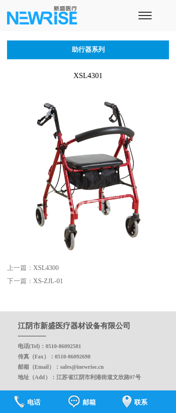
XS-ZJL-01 (48, 281)
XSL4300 (46, 267)
